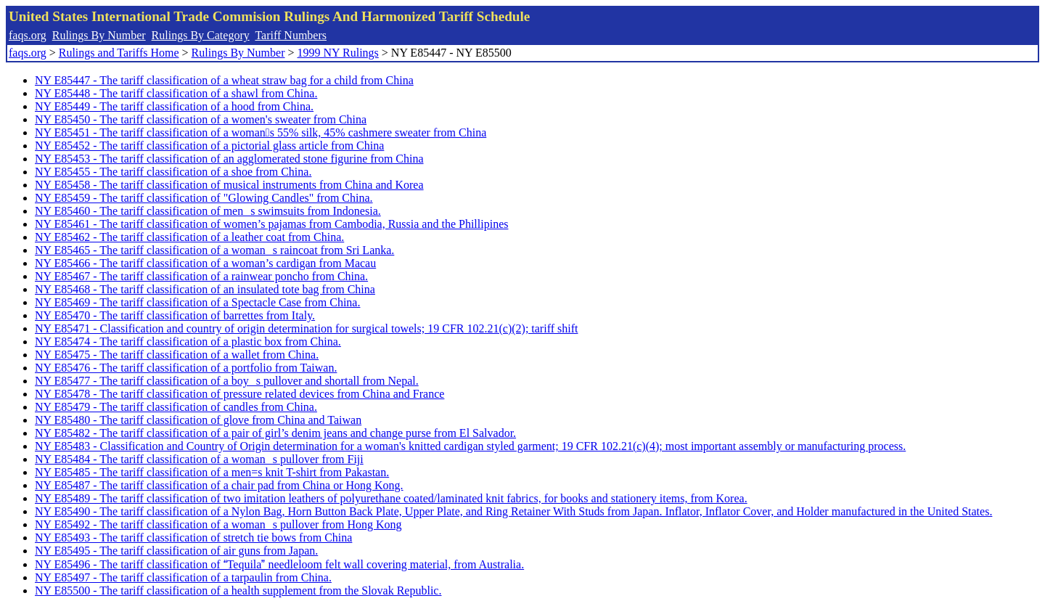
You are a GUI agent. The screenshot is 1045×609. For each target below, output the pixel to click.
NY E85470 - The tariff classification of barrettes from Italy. (175, 315)
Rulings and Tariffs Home (119, 52)
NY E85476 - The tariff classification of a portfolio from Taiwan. (186, 367)
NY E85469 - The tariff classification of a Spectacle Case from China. (197, 302)
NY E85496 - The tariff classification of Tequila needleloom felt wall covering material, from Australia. (279, 564)
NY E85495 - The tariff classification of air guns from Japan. (176, 550)
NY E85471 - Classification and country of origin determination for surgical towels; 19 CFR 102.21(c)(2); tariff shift (306, 328)
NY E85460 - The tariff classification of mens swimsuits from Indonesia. (208, 211)
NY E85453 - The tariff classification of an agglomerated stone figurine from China (229, 158)
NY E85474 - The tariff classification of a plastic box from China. (188, 341)
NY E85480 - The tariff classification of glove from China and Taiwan (198, 420)
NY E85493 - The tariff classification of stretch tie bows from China (193, 537)
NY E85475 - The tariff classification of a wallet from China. (177, 354)
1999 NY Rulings (338, 52)
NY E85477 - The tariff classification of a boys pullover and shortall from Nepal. (227, 381)
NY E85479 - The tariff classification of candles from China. (176, 407)
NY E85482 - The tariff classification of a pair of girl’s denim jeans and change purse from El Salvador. (275, 433)
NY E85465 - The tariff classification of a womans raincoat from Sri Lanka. (214, 250)
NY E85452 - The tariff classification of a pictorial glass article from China (209, 145)
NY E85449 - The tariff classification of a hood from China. (174, 106)
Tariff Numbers (291, 35)
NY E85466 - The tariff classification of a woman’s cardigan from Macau (205, 263)
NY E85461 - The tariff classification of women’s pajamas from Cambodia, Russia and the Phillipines (271, 224)
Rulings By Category (201, 35)
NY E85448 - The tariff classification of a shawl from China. (176, 93)
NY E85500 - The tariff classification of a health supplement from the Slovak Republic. (238, 590)
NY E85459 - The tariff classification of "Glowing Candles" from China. (204, 198)
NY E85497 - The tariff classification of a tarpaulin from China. (183, 577)
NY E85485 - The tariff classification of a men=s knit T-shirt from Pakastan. (212, 472)
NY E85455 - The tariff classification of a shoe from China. (173, 171)
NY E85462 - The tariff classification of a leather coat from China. (189, 237)
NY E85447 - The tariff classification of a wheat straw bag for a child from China (224, 80)
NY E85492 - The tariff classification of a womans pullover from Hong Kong (218, 524)
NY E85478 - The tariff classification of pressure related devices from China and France (239, 394)
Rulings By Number (99, 35)
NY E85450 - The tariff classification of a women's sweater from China (200, 119)
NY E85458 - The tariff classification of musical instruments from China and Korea (229, 185)
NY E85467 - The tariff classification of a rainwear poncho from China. (201, 276)
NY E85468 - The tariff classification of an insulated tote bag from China (205, 289)
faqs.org (27, 35)
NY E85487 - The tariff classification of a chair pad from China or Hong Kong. (219, 485)
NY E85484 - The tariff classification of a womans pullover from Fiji (199, 459)
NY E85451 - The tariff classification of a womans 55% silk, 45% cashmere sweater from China (260, 132)
